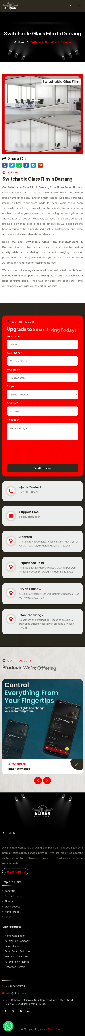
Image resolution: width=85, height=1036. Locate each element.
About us (10, 890)
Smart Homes (12, 946)
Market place (12, 911)
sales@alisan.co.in (29, 516)
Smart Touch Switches (17, 951)
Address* (12, 403)
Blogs (8, 917)
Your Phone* (14, 352)
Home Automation (18, 768)
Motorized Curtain (15, 966)
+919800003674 (29, 491)
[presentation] (30, 449)
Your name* (14, 336)
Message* (13, 419)
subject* (12, 386)
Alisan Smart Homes (51, 1029)
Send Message (43, 468)
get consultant (15, 871)
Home (19, 42)
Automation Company (17, 940)
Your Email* (13, 369)
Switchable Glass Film (17, 956)
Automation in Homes (17, 961)
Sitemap (9, 901)
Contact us (11, 896)
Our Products (12, 906)
